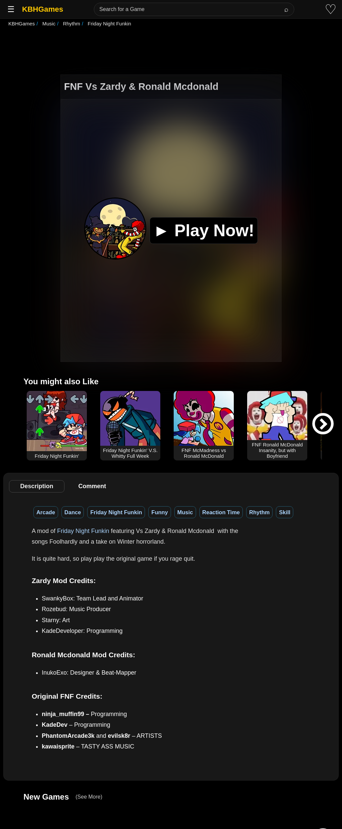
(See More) (88, 797)
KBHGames (42, 9)
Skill (284, 512)
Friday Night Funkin (116, 512)
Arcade (45, 512)
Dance (72, 512)
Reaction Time (221, 512)
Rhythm (259, 512)
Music (185, 512)
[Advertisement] (171, 51)
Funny (159, 512)
